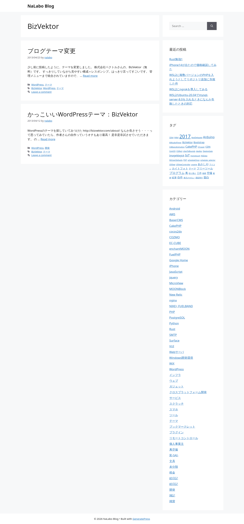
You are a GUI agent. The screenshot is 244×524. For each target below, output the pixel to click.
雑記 (172, 495)
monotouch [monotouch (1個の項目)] (195, 156)
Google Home (178, 260)
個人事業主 (176, 444)
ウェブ (173, 381)
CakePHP (175, 226)
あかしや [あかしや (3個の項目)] (203, 164)
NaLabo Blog (41, 6)
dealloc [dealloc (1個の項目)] (199, 151)
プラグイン (176, 432)
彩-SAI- (173, 455)
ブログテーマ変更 (52, 51)
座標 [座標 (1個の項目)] (204, 173)
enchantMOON (179, 249)
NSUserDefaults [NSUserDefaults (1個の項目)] (176, 160)
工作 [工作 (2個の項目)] (199, 173)
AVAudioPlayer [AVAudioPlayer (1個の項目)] (175, 142)
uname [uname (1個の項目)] (194, 164)
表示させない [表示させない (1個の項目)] (189, 178)
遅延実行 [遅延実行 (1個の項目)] (199, 178)
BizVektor (36, 88)
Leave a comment (41, 91)
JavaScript (176, 272)
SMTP (173, 335)
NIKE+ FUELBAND (181, 306)
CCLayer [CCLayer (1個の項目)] (201, 147)
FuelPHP (175, 254)
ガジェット (176, 386)
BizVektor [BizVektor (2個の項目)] (187, 142)
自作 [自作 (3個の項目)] (180, 177)
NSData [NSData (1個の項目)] (204, 156)
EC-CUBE (175, 243)
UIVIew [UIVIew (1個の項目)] (172, 164)
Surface (174, 340)
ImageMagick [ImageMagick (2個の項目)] (176, 155)
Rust (172, 329)
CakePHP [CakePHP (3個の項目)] (191, 147)
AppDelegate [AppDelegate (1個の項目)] (196, 137)
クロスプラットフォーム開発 (188, 392)
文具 (172, 461)
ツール (173, 415)
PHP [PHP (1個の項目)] (185, 160)
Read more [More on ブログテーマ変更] (90, 76)
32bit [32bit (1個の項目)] (171, 137)
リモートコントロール (183, 438)
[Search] (212, 26)
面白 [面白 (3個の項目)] (206, 177)
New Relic (175, 295)
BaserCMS (176, 220)
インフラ (175, 375)
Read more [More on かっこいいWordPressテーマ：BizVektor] (48, 139)
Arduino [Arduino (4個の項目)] (209, 137)
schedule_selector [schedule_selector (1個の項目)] (207, 160)
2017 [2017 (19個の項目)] (185, 136)
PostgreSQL (177, 317)
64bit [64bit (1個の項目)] (176, 137)
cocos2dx (175, 231)
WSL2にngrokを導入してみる (188, 89)
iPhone (174, 266)
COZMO (174, 237)
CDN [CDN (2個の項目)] (208, 146)
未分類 (173, 467)
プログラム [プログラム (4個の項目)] (177, 173)
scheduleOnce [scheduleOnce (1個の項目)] (194, 160)
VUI (171, 346)
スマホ (173, 409)
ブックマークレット (182, 426)
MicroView (176, 283)
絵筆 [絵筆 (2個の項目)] (174, 177)
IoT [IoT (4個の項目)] (187, 155)
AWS (172, 214)
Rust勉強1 (176, 59)
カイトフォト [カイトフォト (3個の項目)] (180, 168)
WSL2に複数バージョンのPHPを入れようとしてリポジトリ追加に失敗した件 (192, 79)
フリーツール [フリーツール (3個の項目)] (205, 168)
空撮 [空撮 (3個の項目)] (209, 173)
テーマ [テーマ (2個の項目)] (192, 168)
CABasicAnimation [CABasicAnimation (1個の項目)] (177, 147)
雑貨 (172, 501)
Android (174, 208)
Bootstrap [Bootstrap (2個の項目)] (199, 142)
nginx (173, 300)
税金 (172, 472)
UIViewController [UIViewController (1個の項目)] (183, 164)
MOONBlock (177, 289)
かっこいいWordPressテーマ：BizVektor (83, 114)
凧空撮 (173, 449)
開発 (47, 148)
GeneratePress (141, 518)
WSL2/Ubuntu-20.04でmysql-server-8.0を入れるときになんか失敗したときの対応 (191, 99)
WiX (171, 363)
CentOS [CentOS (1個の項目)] (172, 151)
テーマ (48, 84)
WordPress (37, 84)
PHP (172, 312)
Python (174, 323)
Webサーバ (176, 352)
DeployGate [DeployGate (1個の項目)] (208, 151)
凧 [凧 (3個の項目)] (186, 173)
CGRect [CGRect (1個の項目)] (179, 151)
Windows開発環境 (181, 358)
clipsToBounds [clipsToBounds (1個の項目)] (189, 151)
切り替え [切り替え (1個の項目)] (192, 173)
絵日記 (173, 478)
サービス (175, 398)
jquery (173, 277)
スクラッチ (176, 404)
